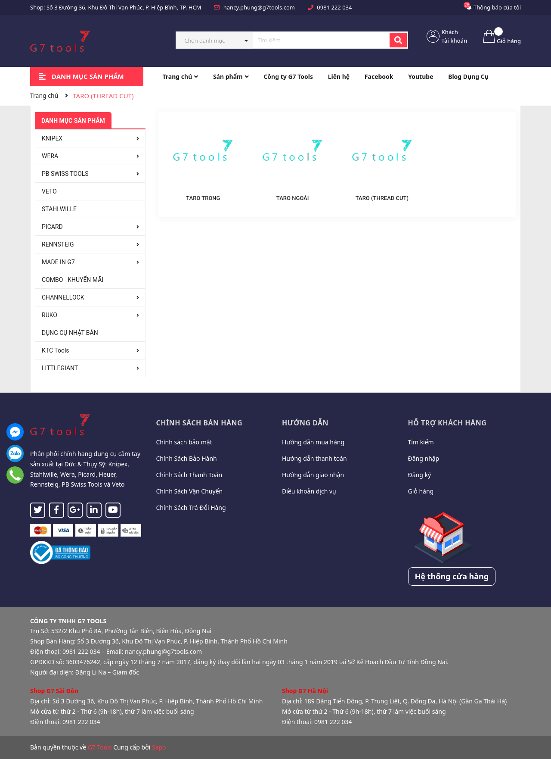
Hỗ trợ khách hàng (447, 423)
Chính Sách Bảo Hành (186, 458)
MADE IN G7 (58, 262)
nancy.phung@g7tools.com (259, 7)
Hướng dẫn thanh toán (314, 458)
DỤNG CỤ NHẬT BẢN (70, 332)
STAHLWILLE (59, 209)
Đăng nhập (424, 458)
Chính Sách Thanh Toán (189, 475)
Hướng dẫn (305, 423)
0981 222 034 (334, 7)
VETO (49, 191)
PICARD (52, 226)
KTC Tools (55, 350)
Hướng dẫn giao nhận (313, 475)
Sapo (159, 747)
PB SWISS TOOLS (65, 173)
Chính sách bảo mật (184, 442)
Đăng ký (419, 475)
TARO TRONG (203, 198)
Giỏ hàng (421, 491)
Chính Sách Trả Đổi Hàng (191, 507)
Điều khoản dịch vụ (309, 491)
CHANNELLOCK (63, 297)
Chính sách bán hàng (199, 423)
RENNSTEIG (58, 244)
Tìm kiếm (421, 442)
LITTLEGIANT (60, 368)
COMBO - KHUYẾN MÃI (72, 279)
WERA (50, 156)
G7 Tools (100, 747)
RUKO (49, 315)
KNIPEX (52, 138)
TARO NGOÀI (292, 198)
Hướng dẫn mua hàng (313, 442)
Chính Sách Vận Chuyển (189, 491)
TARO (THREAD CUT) (382, 198)
